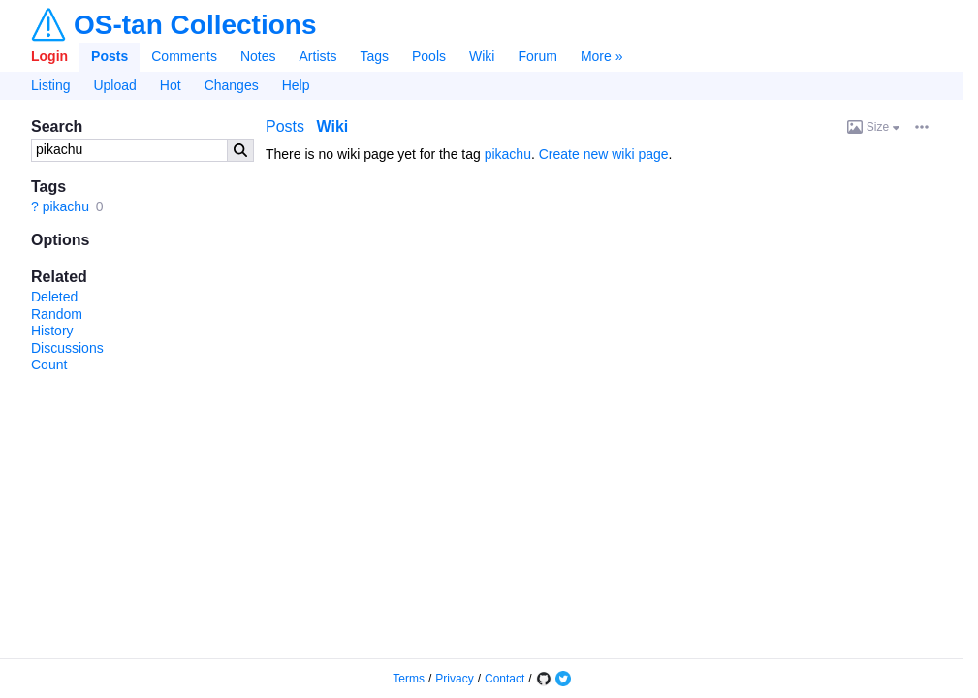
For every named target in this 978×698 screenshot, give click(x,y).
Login (49, 56)
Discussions (67, 348)
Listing (50, 85)
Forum (537, 56)
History (52, 330)
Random (56, 314)
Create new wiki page (604, 154)
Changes (232, 85)
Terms (409, 678)
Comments (184, 56)
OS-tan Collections (195, 25)
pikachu (66, 206)
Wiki (481, 56)
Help (296, 85)
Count (49, 364)
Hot (170, 85)
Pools (429, 56)
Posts (109, 56)
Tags (374, 56)
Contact (504, 678)
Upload (114, 85)
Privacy (454, 678)
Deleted (54, 296)
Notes (258, 56)
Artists (318, 56)
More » (602, 56)
